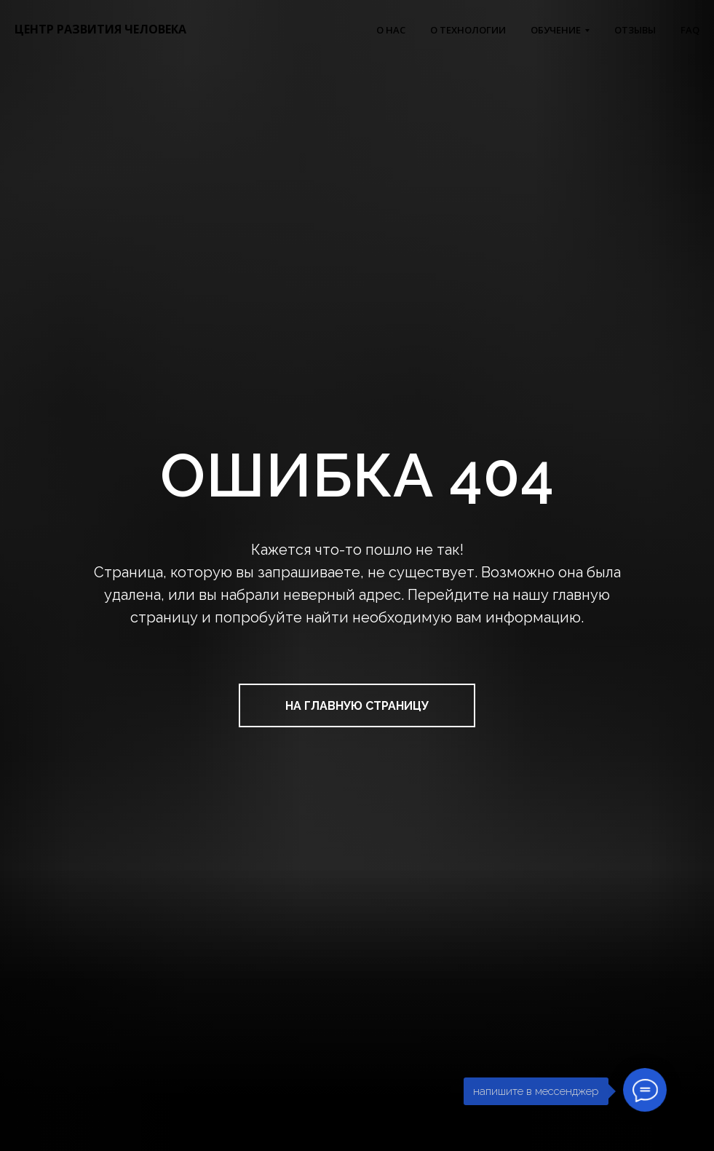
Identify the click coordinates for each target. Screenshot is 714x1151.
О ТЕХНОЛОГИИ (468, 29)
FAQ (690, 29)
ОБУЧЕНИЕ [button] (556, 29)
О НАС (390, 29)
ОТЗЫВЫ (635, 29)
